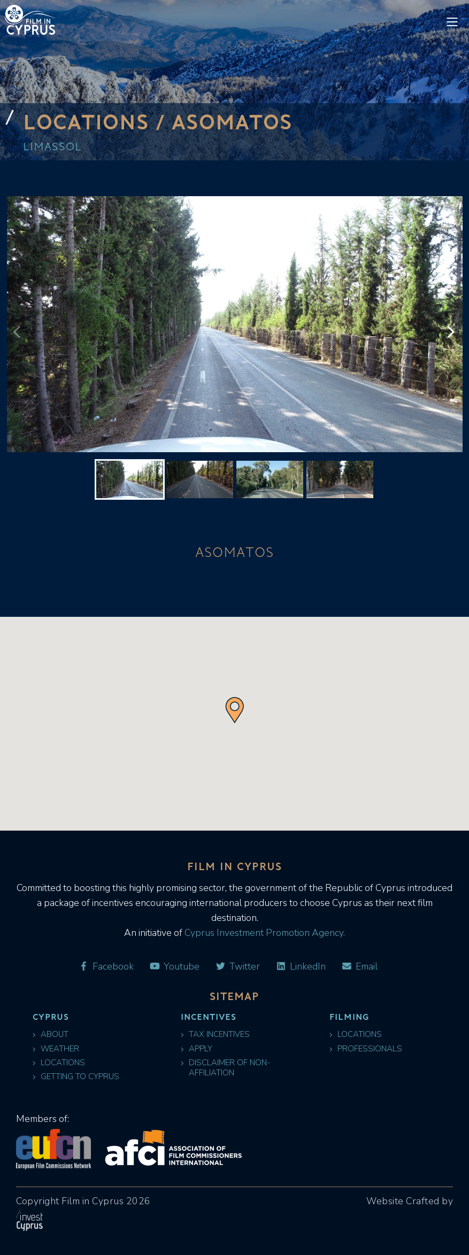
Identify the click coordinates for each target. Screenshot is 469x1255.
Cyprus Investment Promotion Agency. (263, 932)
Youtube (174, 966)
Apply (196, 1049)
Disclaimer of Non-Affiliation (225, 1068)
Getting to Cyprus (76, 1077)
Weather (56, 1049)
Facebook (106, 966)
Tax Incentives (215, 1034)
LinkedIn (300, 966)
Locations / (97, 121)
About (50, 1034)
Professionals (365, 1049)
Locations (59, 1063)
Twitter (237, 966)
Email (359, 966)
